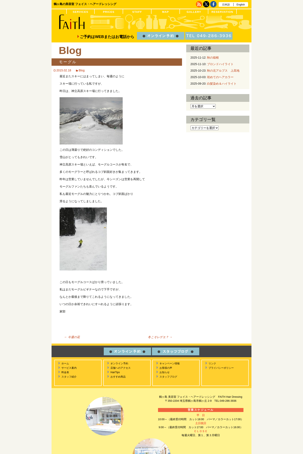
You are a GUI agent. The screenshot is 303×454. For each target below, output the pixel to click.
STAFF (137, 11)
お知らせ (164, 372)
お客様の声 (165, 367)
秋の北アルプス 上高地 (223, 70)
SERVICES (80, 11)
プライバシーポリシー (221, 367)
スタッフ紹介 (69, 376)
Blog (82, 70)
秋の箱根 (213, 57)
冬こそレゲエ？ (160, 337)
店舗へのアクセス (120, 367)
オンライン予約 (119, 363)
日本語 (226, 4)
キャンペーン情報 (169, 363)
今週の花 (72, 337)
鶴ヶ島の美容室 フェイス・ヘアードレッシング (85, 4)
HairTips (115, 372)
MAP (165, 11)
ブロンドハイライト (220, 64)
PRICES (108, 11)
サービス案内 (69, 367)
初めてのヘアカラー (220, 77)
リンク (212, 363)
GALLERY (194, 11)
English (241, 4)
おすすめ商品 (118, 376)
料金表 (65, 372)
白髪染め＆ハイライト (222, 83)
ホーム (65, 363)
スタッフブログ (168, 376)
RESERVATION (222, 11)
